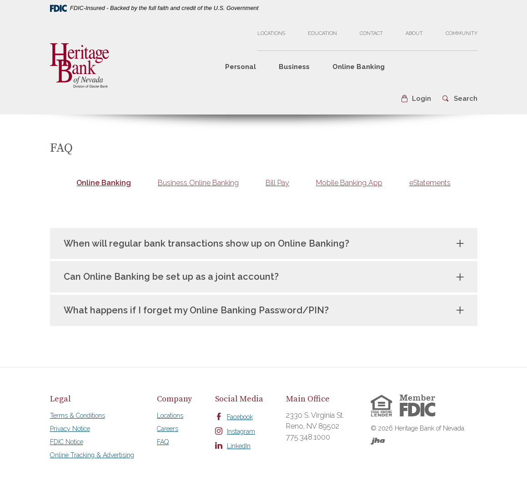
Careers (167, 428)
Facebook (240, 417)
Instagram (241, 431)
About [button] (414, 33)
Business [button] (294, 67)
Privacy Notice (70, 428)
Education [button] (322, 33)
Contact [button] (371, 33)
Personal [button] (240, 67)
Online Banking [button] (358, 67)
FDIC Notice (66, 442)
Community (461, 33)
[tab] (103, 183)
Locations (271, 33)
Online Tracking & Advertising (92, 455)
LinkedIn (239, 446)
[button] (416, 99)
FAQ (163, 442)
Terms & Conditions (77, 415)
